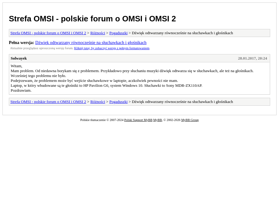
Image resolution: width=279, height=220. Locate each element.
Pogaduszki (118, 33)
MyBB (157, 120)
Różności (97, 33)
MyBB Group (190, 120)
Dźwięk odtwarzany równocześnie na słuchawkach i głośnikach (91, 42)
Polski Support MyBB (138, 120)
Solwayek (19, 58)
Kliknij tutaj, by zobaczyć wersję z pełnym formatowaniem (111, 48)
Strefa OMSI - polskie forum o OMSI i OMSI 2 (92, 18)
